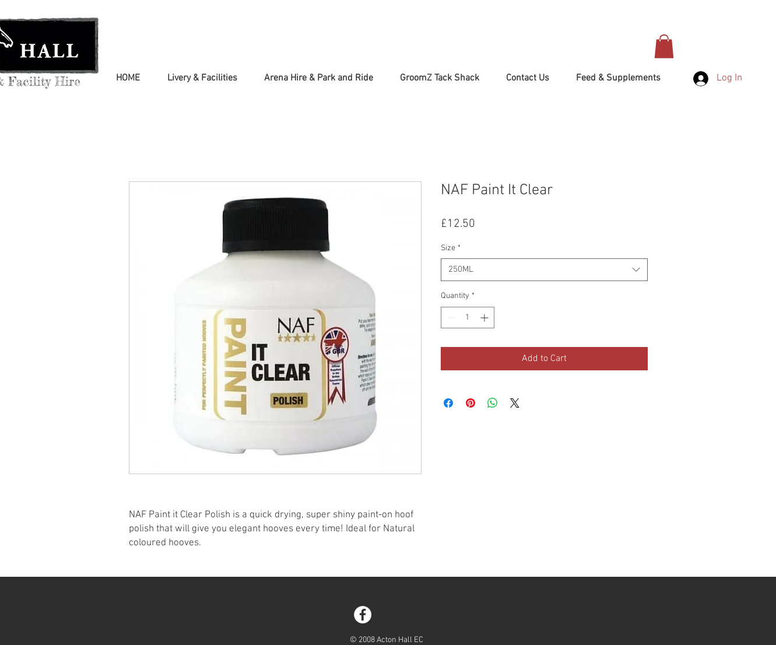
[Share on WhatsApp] (493, 403)
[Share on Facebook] (448, 403)
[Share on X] (515, 403)
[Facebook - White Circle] (362, 614)
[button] (664, 46)
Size (451, 248)
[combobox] (544, 269)
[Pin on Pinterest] (470, 403)
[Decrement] (450, 317)
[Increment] (485, 317)
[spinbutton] (467, 317)
